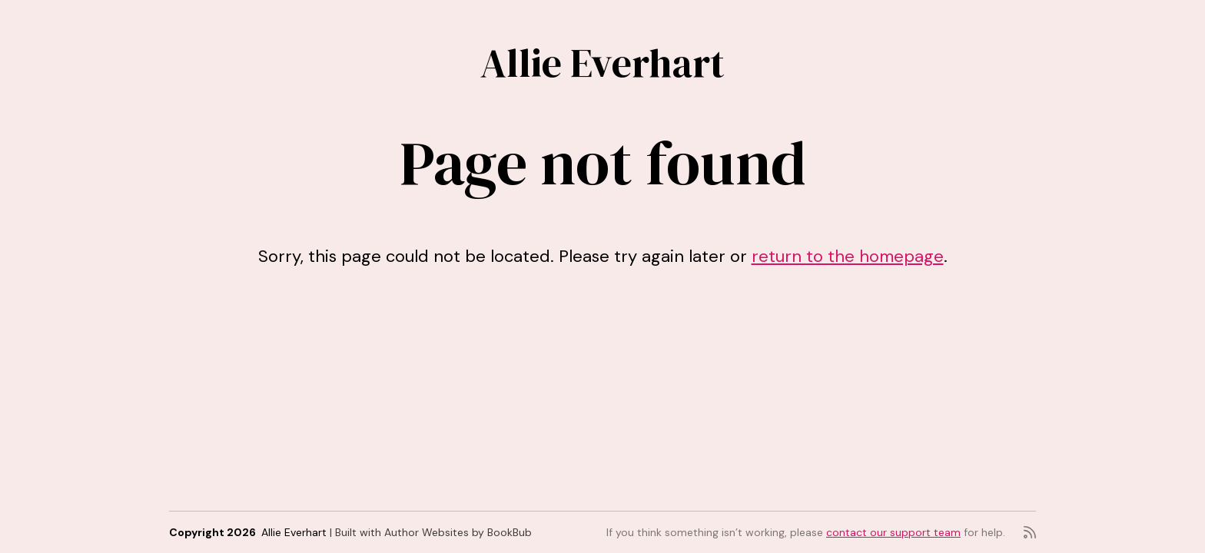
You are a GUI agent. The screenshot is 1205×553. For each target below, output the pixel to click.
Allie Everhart (602, 62)
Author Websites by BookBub (458, 532)
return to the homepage (848, 256)
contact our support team (893, 532)
